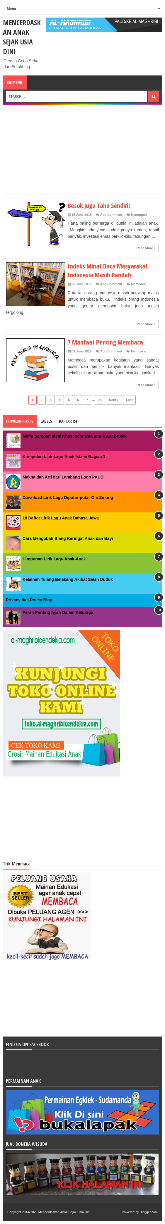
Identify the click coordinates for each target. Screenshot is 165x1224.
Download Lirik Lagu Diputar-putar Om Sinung (68, 497)
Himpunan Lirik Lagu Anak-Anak (54, 559)
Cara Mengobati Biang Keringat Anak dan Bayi (68, 538)
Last (129, 400)
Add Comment (111, 214)
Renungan (139, 214)
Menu (14, 82)
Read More (146, 248)
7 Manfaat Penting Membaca (105, 342)
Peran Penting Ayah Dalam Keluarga (58, 612)
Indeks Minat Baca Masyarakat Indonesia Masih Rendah (108, 270)
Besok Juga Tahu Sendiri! (99, 205)
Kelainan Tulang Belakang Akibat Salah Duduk (68, 579)
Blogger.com (149, 1212)
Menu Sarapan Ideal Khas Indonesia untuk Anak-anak (75, 436)
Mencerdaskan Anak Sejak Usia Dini (22, 37)
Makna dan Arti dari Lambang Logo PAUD (63, 477)
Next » (114, 400)
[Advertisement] (85, 149)
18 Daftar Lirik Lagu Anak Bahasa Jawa (61, 518)
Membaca (138, 284)
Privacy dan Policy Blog (29, 600)
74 (100, 400)
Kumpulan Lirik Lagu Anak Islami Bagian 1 (64, 456)
